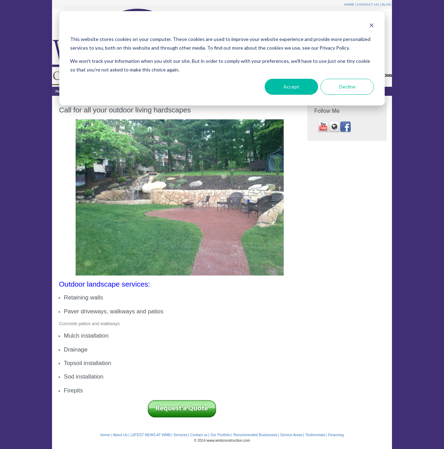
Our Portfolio (220, 435)
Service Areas (291, 435)
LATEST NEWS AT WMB (150, 435)
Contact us (198, 435)
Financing (336, 435)
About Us (120, 435)
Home (349, 4)
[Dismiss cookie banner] (371, 26)
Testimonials (315, 435)
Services (180, 435)
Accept (291, 87)
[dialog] (222, 58)
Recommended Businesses (255, 435)
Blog (386, 4)
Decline (347, 87)
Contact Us (368, 4)
